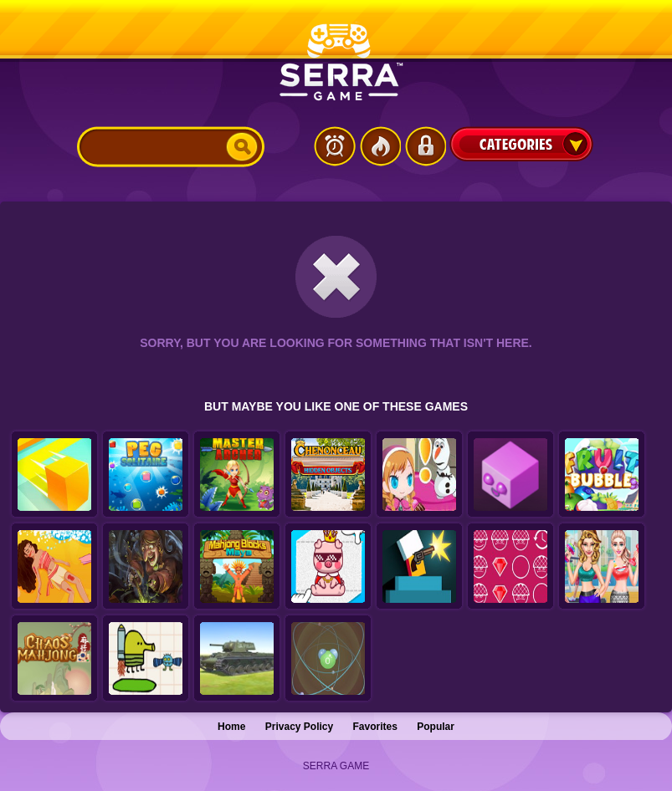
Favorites (375, 726)
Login (425, 146)
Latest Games (335, 146)
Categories (521, 143)
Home (231, 726)
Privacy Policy (299, 726)
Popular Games (380, 146)
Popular (435, 726)
